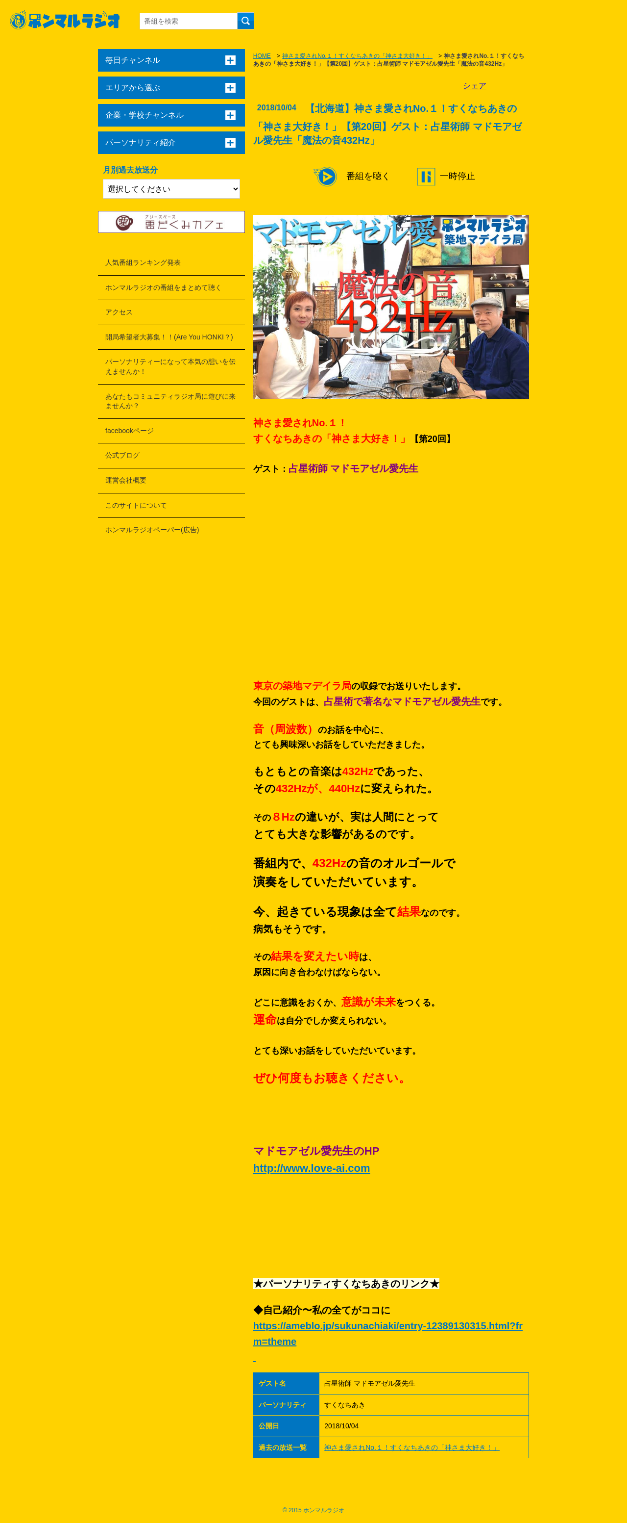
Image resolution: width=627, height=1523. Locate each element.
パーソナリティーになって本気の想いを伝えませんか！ (170, 366)
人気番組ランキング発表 (143, 262)
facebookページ (129, 431)
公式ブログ (122, 455)
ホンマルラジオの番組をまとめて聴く (163, 287)
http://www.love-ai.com (311, 1168)
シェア (474, 85)
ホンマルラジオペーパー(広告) (152, 530)
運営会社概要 (125, 480)
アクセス (119, 312)
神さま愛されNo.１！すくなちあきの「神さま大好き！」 (357, 55)
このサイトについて (136, 505)
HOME (262, 55)
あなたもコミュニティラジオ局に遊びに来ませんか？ (170, 401)
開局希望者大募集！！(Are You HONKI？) (169, 337)
